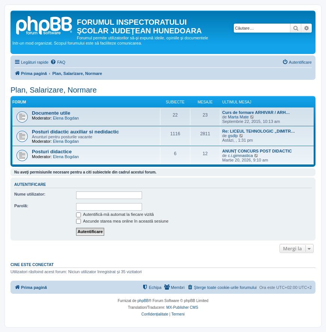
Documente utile (51, 113)
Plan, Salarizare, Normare (53, 90)
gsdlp (233, 135)
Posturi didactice (52, 151)
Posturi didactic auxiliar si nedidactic (75, 132)
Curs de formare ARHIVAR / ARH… (256, 112)
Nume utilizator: (29, 194)
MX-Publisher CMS (182, 307)
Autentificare (30, 184)
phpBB (143, 301)
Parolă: (21, 205)
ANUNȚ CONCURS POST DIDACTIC (257, 151)
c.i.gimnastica (240, 155)
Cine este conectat (32, 264)
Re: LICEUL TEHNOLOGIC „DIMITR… (258, 131)
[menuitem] (57, 62)
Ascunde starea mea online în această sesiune (122, 221)
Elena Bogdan (66, 118)
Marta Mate (238, 117)
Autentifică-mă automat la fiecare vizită (115, 214)
